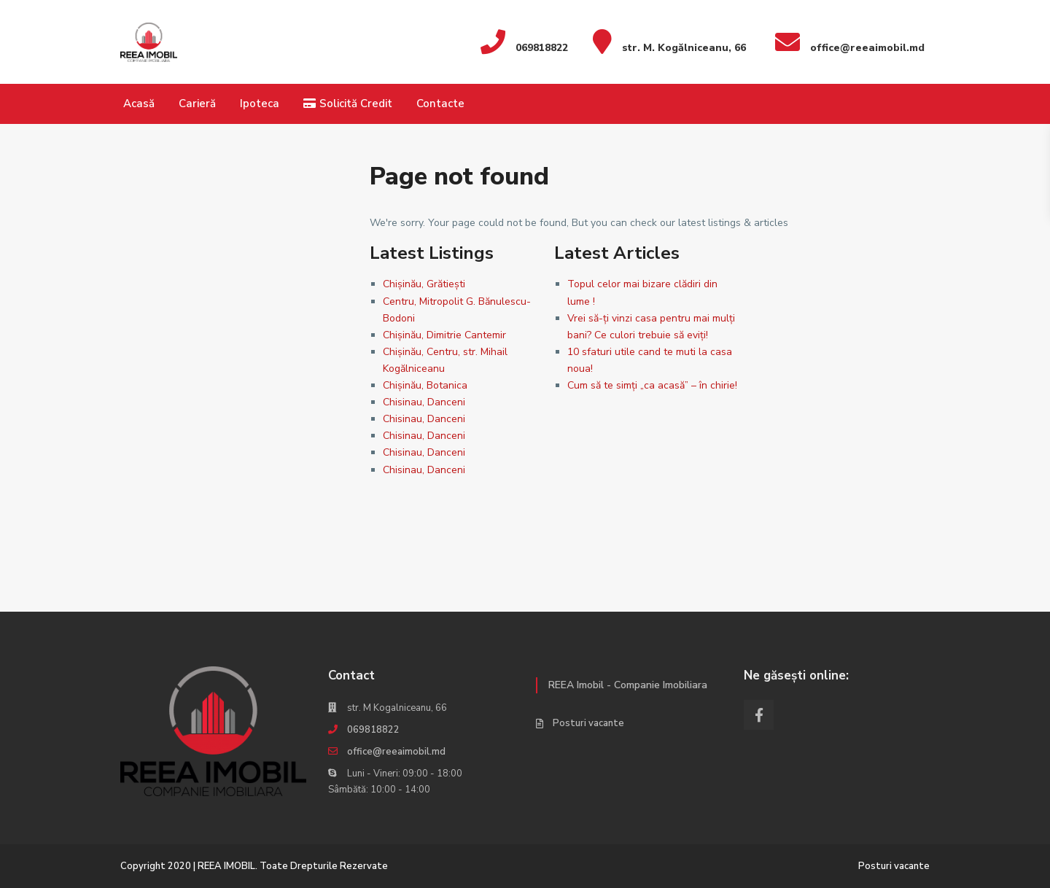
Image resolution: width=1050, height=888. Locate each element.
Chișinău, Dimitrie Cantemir (444, 335)
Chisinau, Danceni (424, 402)
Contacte (440, 103)
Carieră (197, 103)
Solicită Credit (347, 103)
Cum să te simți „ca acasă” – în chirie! (652, 385)
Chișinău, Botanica (425, 385)
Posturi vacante (588, 723)
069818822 (373, 729)
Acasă (139, 103)
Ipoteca (259, 103)
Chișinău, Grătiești (424, 284)
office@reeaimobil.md (396, 751)
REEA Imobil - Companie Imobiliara (627, 685)
